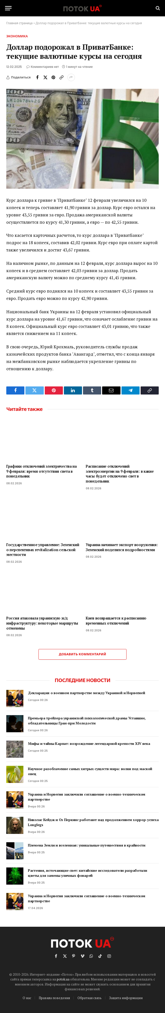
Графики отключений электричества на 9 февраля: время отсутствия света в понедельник (41, 471)
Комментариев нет (42, 67)
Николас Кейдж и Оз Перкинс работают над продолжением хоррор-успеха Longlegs (93, 822)
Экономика (17, 36)
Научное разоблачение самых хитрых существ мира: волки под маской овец (90, 771)
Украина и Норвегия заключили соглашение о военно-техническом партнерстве (86, 797)
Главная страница (19, 23)
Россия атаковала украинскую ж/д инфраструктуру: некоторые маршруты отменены (42, 623)
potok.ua (63, 979)
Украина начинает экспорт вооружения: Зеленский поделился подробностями (122, 547)
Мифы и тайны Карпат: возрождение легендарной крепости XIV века (89, 743)
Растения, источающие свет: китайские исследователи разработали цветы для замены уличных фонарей (87, 873)
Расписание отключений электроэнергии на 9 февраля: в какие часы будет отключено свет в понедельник (120, 474)
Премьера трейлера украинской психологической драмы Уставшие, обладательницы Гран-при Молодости (87, 720)
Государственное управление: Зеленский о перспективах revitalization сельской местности (42, 549)
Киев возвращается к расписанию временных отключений (116, 621)
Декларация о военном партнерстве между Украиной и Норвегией (86, 692)
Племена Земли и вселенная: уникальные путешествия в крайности (86, 845)
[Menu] (8, 8)
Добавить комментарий (82, 654)
